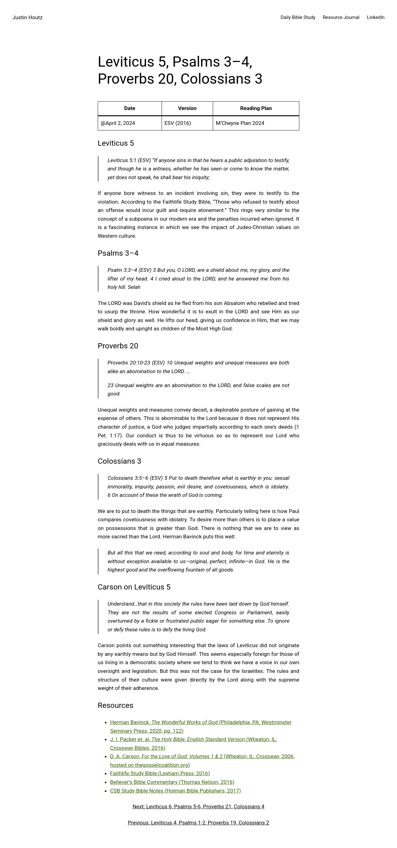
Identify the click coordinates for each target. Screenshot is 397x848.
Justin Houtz (27, 17)
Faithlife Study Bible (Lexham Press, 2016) (160, 773)
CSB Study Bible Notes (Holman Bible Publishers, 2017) (175, 791)
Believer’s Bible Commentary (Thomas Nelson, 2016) (172, 782)
